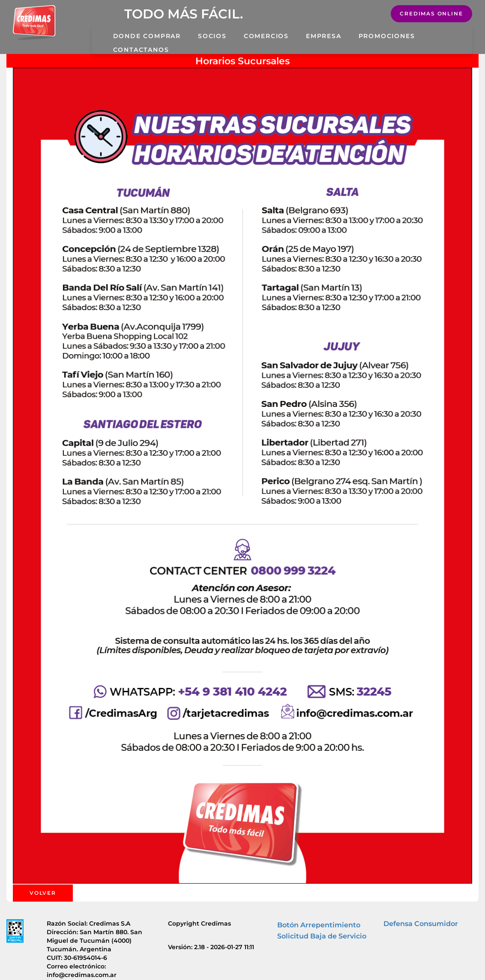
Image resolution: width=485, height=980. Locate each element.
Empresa (323, 36)
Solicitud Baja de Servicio (321, 936)
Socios (212, 36)
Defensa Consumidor (420, 924)
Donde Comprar (147, 36)
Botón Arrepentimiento (318, 925)
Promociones (387, 36)
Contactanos (141, 50)
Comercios (266, 36)
